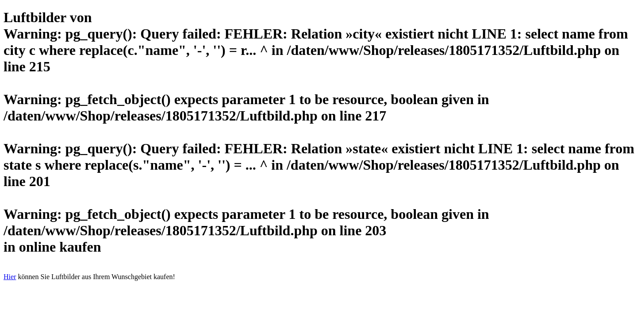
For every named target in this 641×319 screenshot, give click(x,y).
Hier (10, 276)
